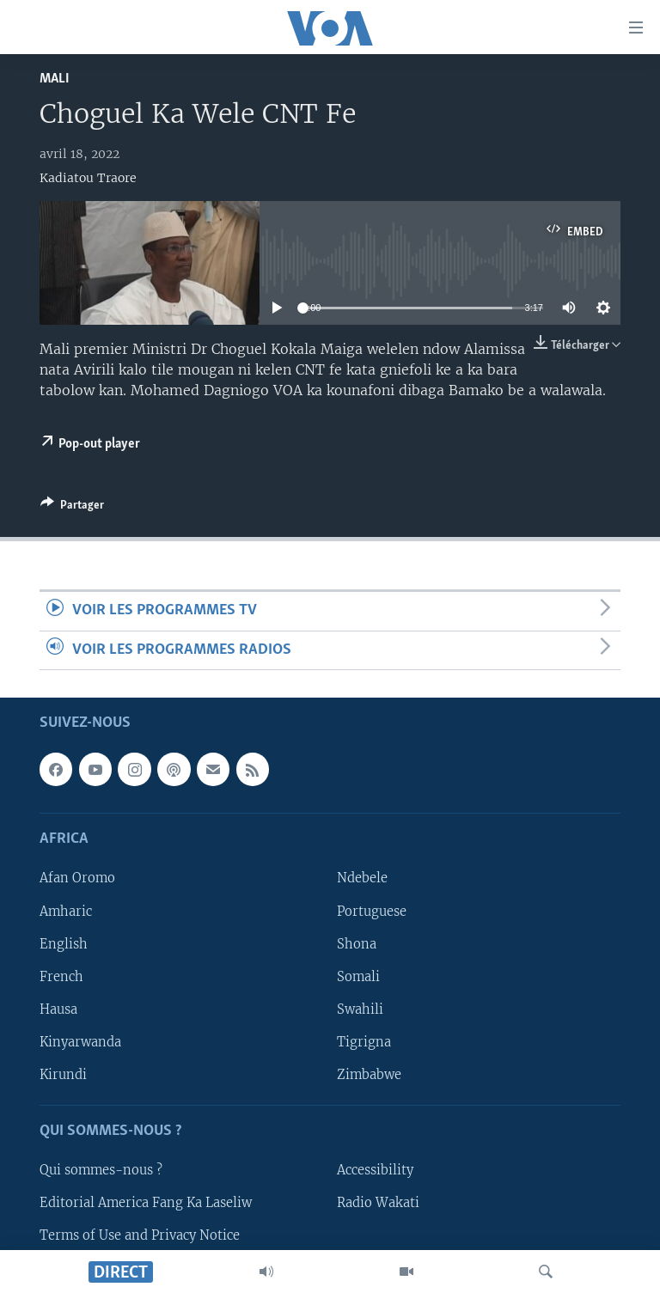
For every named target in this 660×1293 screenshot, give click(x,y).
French (61, 977)
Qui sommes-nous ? (101, 1170)
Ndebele (362, 878)
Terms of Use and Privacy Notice (140, 1235)
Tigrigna (364, 1042)
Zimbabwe (369, 1075)
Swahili (360, 1009)
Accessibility (375, 1170)
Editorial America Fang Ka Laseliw (146, 1203)
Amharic (66, 910)
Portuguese (371, 910)
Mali (55, 78)
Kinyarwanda (80, 1042)
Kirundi (63, 1075)
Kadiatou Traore (88, 178)
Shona (356, 943)
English (64, 943)
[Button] (72, 507)
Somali (358, 977)
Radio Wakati (378, 1203)
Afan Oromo (77, 878)
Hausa (58, 1009)
